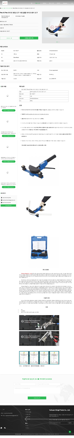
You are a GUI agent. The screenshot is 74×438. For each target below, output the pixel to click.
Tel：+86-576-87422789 (6, 413)
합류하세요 (70, 422)
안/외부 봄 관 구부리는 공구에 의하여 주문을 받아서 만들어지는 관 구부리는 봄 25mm (8, 184)
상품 (4, 8)
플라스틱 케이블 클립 (35, 365)
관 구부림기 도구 (26, 365)
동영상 (44, 3)
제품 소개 (37, 3)
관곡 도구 (42, 365)
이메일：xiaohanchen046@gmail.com (9, 415)
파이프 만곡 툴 (9, 8)
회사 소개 (51, 3)
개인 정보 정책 (18, 434)
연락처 (58, 3)
